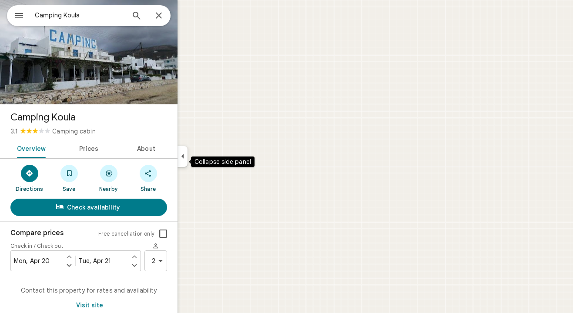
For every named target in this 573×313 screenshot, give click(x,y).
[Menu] (15, 15)
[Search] (167, 16)
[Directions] (60, 178)
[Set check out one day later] (166, 265)
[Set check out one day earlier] (166, 256)
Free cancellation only (158, 233)
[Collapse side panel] (214, 156)
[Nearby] (140, 178)
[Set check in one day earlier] (100, 256)
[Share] (179, 178)
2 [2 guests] (190, 261)
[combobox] (102, 15)
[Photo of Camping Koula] (120, 52)
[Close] (190, 16)
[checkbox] (194, 234)
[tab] (61, 147)
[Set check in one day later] (100, 265)
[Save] (100, 178)
